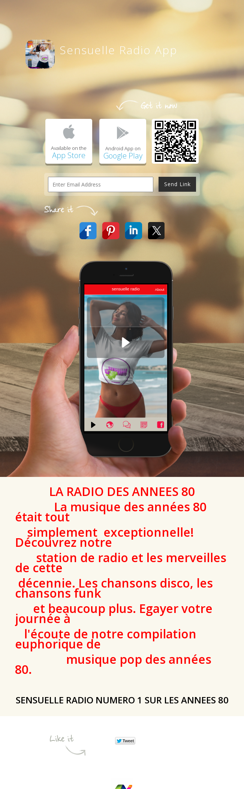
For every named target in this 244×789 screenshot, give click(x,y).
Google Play (122, 156)
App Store (68, 155)
